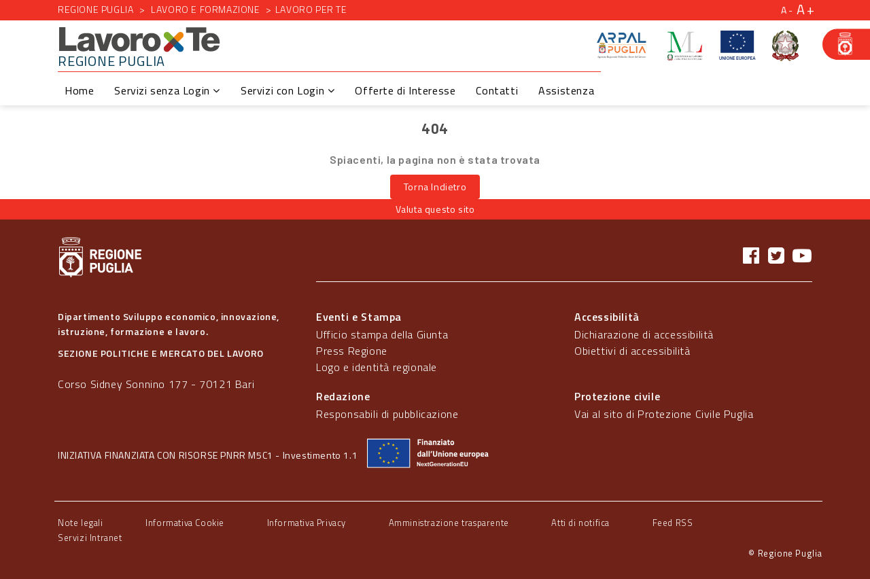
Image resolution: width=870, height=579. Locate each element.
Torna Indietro (435, 186)
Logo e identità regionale (376, 367)
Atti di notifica (580, 522)
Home (79, 90)
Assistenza (566, 90)
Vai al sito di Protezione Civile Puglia (663, 414)
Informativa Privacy (306, 522)
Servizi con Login (287, 90)
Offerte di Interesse (405, 90)
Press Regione (351, 351)
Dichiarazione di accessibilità (644, 334)
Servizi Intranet (90, 537)
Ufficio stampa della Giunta (382, 334)
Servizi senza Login (167, 90)
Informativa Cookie (184, 522)
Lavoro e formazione (205, 9)
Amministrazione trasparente (449, 522)
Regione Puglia (95, 9)
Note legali (80, 522)
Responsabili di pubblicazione (387, 414)
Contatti (497, 90)
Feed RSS (672, 522)
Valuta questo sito (435, 209)
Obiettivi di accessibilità (632, 351)
